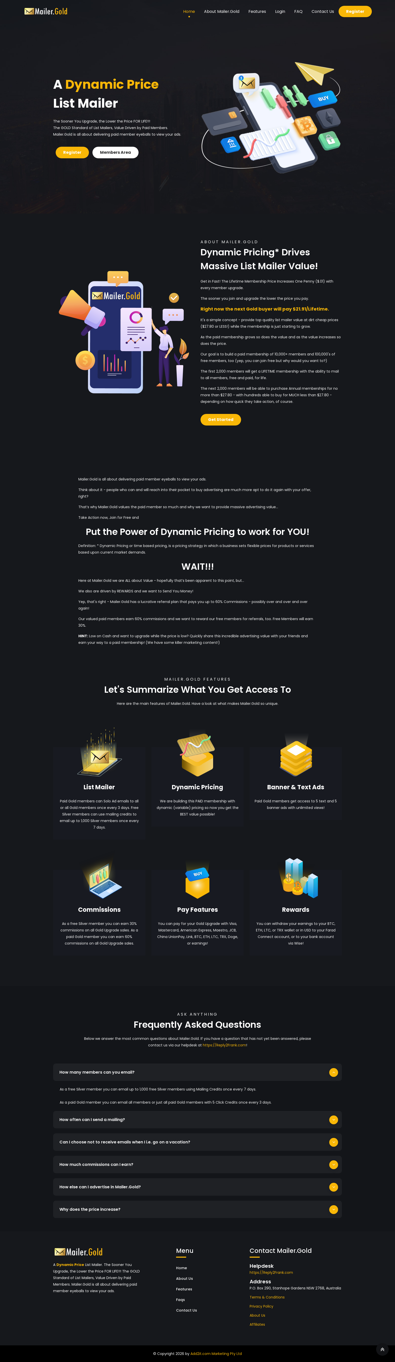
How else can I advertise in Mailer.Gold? (100, 1187)
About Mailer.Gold (221, 11)
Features (257, 11)
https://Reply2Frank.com (224, 1045)
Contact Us (323, 11)
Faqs (180, 1299)
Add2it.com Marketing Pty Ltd (216, 1353)
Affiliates (257, 1324)
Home (189, 11)
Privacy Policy (261, 1306)
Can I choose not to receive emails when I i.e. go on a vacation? (124, 1142)
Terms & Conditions (267, 1297)
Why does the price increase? (89, 1209)
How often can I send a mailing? (92, 1120)
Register (355, 11)
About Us (184, 1278)
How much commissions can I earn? (96, 1164)
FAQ (298, 11)
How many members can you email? (97, 1072)
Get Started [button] (221, 419)
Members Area (115, 152)
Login (280, 11)
